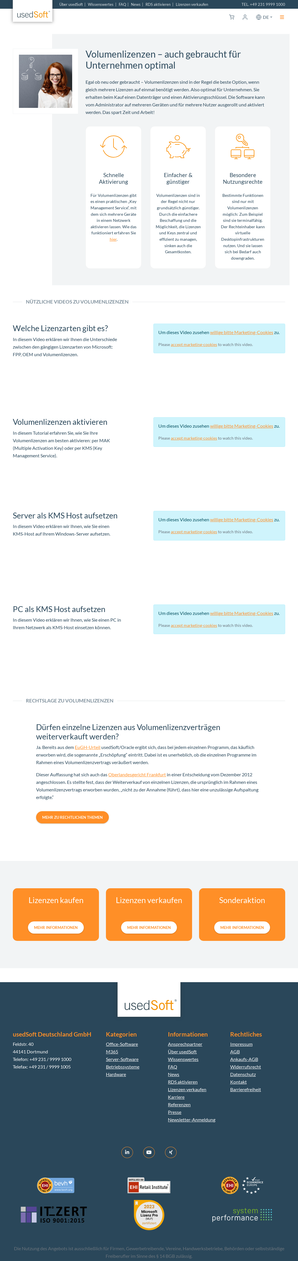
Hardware (116, 1074)
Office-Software (122, 1044)
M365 (112, 1051)
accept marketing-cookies (194, 344)
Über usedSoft (71, 4)
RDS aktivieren (158, 4)
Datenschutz (243, 1074)
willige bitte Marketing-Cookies (241, 332)
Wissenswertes (100, 4)
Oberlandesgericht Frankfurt (137, 774)
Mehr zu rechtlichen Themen (72, 817)
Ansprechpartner (185, 1044)
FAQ (122, 4)
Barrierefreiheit (245, 1089)
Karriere (176, 1097)
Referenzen (179, 1104)
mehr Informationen (56, 927)
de (266, 17)
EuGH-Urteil (87, 747)
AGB (235, 1051)
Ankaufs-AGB (244, 1059)
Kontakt (238, 1082)
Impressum (241, 1044)
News (136, 4)
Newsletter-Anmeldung (191, 1119)
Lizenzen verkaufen (192, 4)
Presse (174, 1112)
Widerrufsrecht (245, 1066)
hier (113, 239)
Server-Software (122, 1059)
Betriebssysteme (122, 1066)
